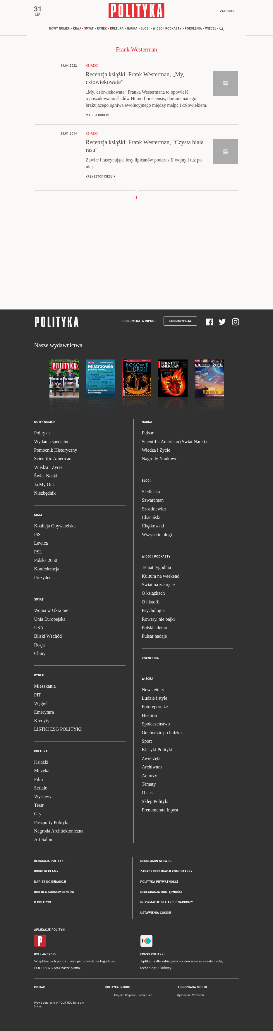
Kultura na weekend (161, 576)
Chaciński (151, 518)
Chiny (40, 654)
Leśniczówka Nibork (192, 988)
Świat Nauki (46, 476)
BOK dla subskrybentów (54, 892)
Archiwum (152, 767)
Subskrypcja (180, 322)
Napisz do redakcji (50, 882)
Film (38, 780)
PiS (37, 535)
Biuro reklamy (46, 872)
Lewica (41, 543)
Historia (149, 715)
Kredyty (41, 721)
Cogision (130, 995)
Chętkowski (153, 526)
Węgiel (41, 704)
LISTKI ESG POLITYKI (58, 729)
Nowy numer (59, 29)
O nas (147, 793)
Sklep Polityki (155, 801)
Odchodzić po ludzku (162, 733)
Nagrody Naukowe (159, 459)
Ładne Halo (145, 995)
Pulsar (148, 433)
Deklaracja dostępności (161, 892)
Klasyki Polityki (157, 750)
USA (39, 628)
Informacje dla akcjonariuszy (166, 903)
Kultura (117, 29)
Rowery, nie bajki (158, 619)
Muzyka (41, 771)
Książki (41, 762)
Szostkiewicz (154, 509)
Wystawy (42, 797)
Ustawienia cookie (155, 913)
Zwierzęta (151, 758)
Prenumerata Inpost (138, 322)
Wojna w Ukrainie (51, 611)
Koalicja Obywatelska (55, 526)
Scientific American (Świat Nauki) (174, 442)
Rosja (39, 645)
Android (49, 955)
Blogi (145, 29)
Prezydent (43, 578)
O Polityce (43, 903)
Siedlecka (151, 492)
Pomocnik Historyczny (55, 450)
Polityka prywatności (159, 882)
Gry (38, 814)
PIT (37, 695)
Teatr (39, 805)
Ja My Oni (44, 485)
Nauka (132, 29)
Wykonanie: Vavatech (190, 995)
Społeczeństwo (156, 724)
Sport (147, 741)
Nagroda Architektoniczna (58, 831)
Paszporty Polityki (51, 823)
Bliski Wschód (48, 636)
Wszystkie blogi (157, 535)
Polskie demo (154, 628)
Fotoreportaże (155, 707)
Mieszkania (45, 686)
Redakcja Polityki (49, 861)
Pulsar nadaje (154, 636)
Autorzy (149, 776)
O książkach (153, 593)
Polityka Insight (118, 988)
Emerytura (44, 712)
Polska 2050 (45, 560)
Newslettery (153, 690)
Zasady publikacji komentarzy (166, 872)
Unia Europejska (50, 619)
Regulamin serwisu (156, 861)
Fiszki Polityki (152, 955)
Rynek (102, 29)
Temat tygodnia (156, 568)
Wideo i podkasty (167, 29)
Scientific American (53, 459)
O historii (151, 602)
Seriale (40, 788)
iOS (36, 955)
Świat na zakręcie (158, 585)
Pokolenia (193, 29)
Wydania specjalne (51, 442)
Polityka (42, 433)
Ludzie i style (154, 698)
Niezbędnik (45, 493)
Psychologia (153, 611)
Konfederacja (46, 569)
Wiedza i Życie (48, 467)
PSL (38, 552)
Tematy (149, 784)
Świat (89, 29)
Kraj (77, 29)
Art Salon (43, 840)
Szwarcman (153, 500)
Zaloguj (226, 11)
